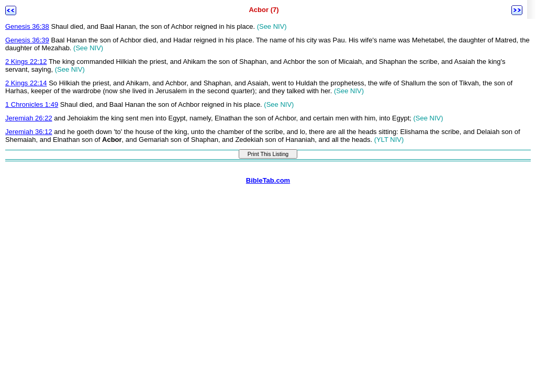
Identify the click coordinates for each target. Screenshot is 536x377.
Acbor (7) (263, 10)
